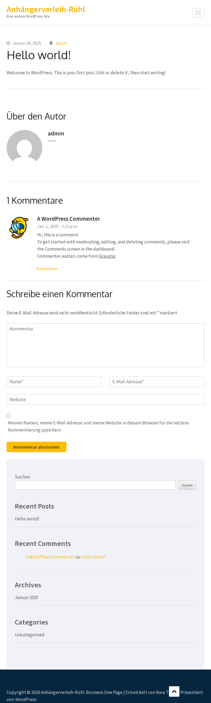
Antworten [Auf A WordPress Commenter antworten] (46, 269)
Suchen (22, 477)
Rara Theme (168, 692)
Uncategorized (30, 635)
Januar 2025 (26, 597)
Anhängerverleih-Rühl (46, 9)
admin (61, 43)
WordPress (26, 699)
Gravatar (107, 256)
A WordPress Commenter (68, 218)
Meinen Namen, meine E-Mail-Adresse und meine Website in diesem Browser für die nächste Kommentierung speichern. (98, 426)
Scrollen (174, 691)
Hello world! (27, 519)
